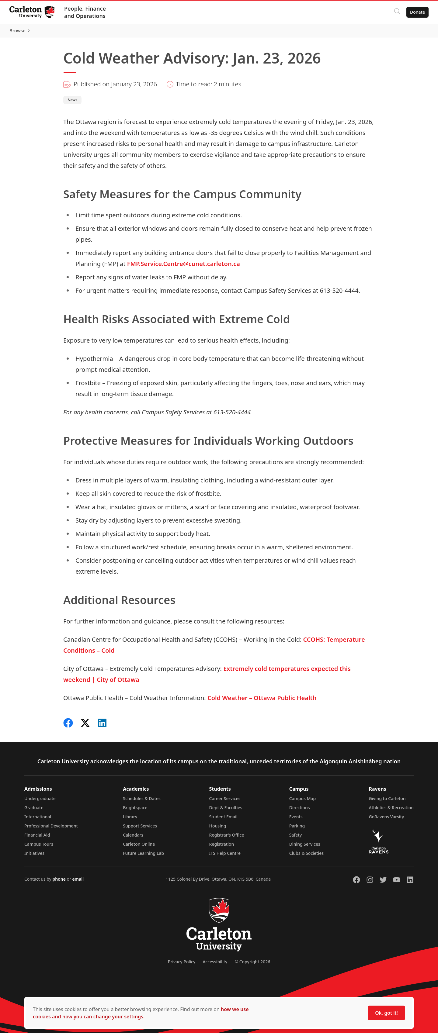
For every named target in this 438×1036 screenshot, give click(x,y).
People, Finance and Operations (85, 12)
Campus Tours (38, 847)
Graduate (33, 810)
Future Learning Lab (143, 856)
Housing (217, 829)
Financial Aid (37, 838)
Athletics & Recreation (391, 810)
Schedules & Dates (142, 801)
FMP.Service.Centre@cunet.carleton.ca (183, 267)
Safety (295, 838)
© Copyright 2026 (252, 965)
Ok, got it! (386, 1013)
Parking (297, 829)
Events (296, 820)
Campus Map (302, 801)
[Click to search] (397, 12)
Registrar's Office (226, 838)
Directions (299, 810)
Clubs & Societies (306, 856)
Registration (221, 847)
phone (59, 882)
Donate (417, 12)
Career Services (225, 801)
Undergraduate (40, 801)
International (37, 820)
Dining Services (304, 847)
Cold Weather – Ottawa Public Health (262, 701)
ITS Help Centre (225, 856)
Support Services (140, 829)
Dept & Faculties (225, 810)
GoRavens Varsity (386, 820)
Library (130, 820)
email (78, 882)
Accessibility (215, 965)
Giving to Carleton (387, 801)
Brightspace (135, 810)
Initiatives (34, 856)
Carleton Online (139, 847)
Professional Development (51, 829)
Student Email (223, 820)
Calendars (133, 838)
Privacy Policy (181, 965)
